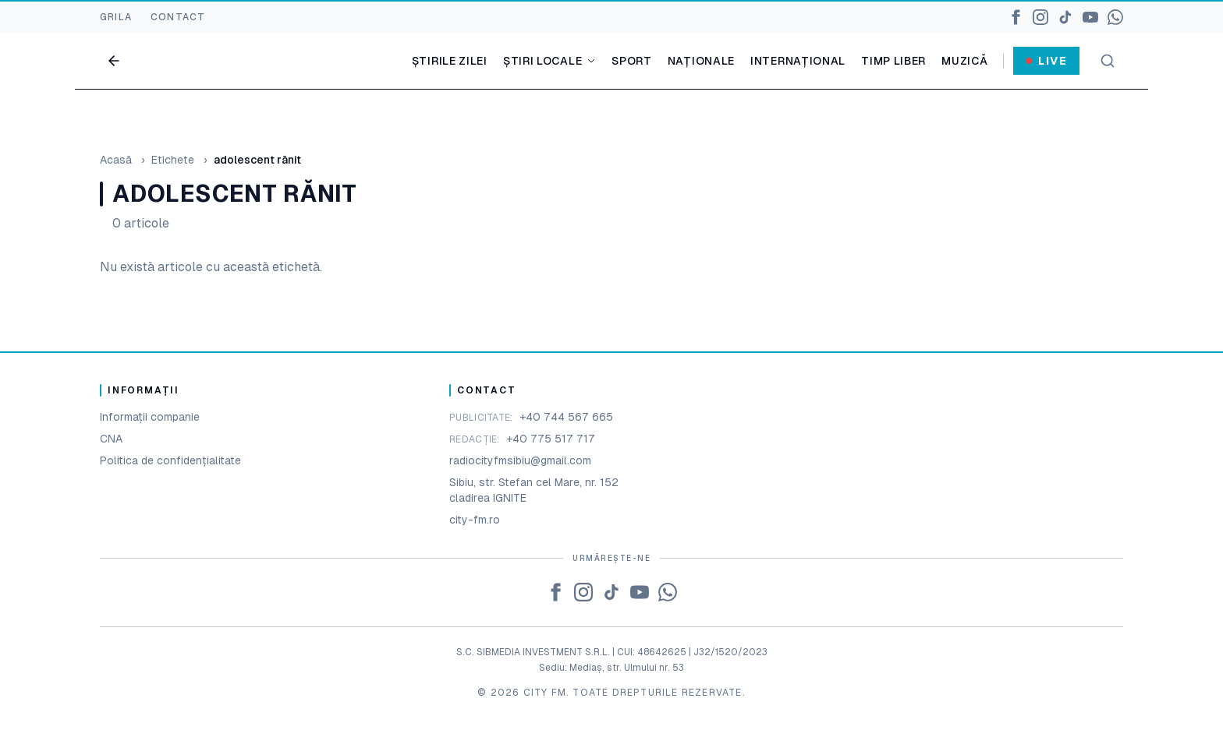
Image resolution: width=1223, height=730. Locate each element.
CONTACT (178, 17)
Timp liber (893, 61)
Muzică (964, 61)
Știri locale (549, 61)
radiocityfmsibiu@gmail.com (520, 460)
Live (1046, 61)
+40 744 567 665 (566, 417)
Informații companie (150, 417)
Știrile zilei (449, 61)
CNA (111, 438)
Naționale (701, 61)
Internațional (797, 61)
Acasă (116, 159)
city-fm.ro (474, 519)
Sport (632, 61)
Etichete (172, 159)
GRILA (116, 17)
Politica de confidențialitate (170, 460)
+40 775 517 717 (550, 438)
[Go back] (114, 61)
